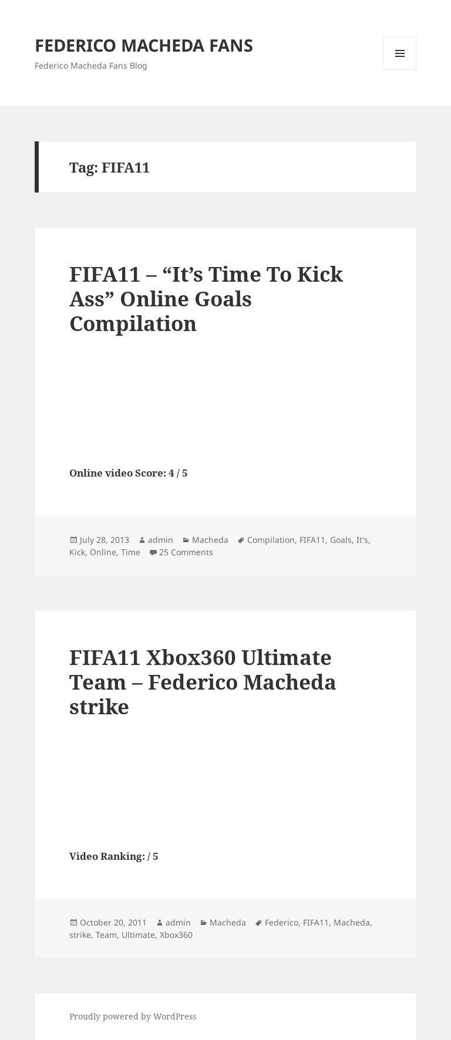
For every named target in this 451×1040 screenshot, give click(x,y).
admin (160, 539)
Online (103, 552)
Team (106, 934)
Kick (77, 552)
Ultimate (138, 934)
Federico (281, 922)
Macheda (210, 539)
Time (130, 552)
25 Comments (186, 552)
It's (362, 539)
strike (80, 934)
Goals (341, 539)
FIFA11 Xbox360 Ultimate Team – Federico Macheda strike (202, 681)
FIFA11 (312, 539)
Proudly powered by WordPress (132, 1016)
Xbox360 (176, 934)
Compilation (271, 539)
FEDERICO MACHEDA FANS (144, 44)
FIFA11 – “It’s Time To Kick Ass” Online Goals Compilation (206, 298)
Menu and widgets (400, 69)
